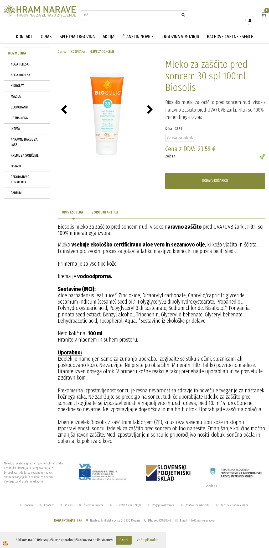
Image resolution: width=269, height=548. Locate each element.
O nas (46, 37)
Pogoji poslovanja (163, 505)
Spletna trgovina (77, 37)
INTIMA (15, 129)
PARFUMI (16, 193)
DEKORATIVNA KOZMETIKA (20, 179)
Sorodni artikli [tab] (104, 212)
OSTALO (16, 166)
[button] (150, 110)
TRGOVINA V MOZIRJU (180, 37)
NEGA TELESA (20, 64)
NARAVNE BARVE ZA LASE (24, 142)
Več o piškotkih (147, 540)
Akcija (109, 37)
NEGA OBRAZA (20, 75)
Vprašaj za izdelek (180, 137)
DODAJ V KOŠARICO (215, 180)
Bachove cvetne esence (230, 37)
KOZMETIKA (78, 51)
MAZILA (16, 96)
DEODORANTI (19, 107)
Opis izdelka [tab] (72, 212)
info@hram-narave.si (202, 520)
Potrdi (124, 540)
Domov (62, 51)
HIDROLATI (17, 86)
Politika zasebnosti (197, 505)
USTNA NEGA (19, 118)
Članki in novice (138, 37)
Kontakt (24, 37)
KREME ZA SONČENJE (25, 155)
